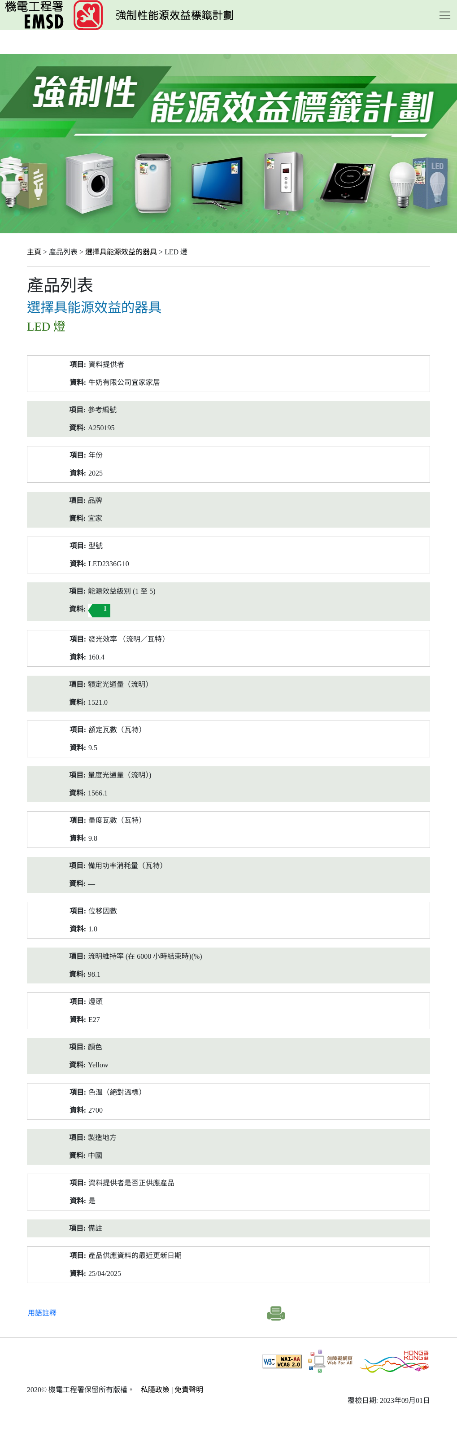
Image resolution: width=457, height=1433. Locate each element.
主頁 (34, 252)
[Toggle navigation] (445, 15)
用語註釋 (42, 1313)
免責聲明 (188, 1390)
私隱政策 (155, 1390)
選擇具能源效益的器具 (121, 252)
